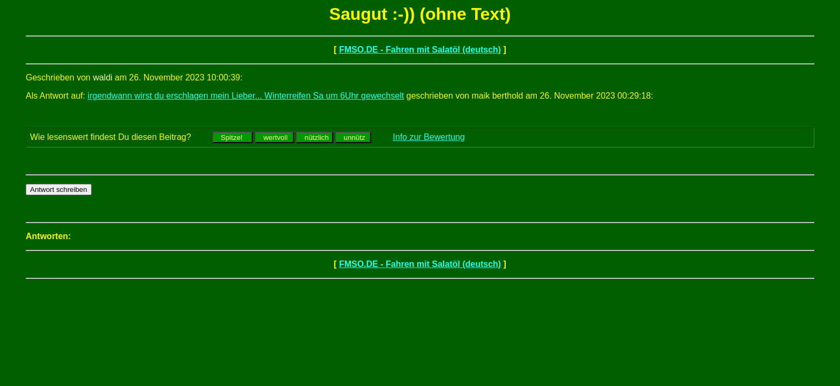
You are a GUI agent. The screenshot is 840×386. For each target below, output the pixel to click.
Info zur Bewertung (428, 137)
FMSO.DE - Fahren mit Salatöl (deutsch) (420, 49)
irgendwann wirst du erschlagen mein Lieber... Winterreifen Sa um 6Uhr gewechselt (246, 95)
